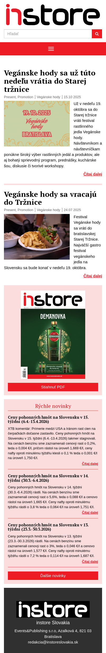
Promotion (25, 97)
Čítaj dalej (92, 174)
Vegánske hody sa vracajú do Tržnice (50, 198)
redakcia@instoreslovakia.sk (53, 642)
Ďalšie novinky (53, 575)
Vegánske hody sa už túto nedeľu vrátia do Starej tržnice (49, 81)
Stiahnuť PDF (53, 387)
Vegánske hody (48, 97)
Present (10, 97)
